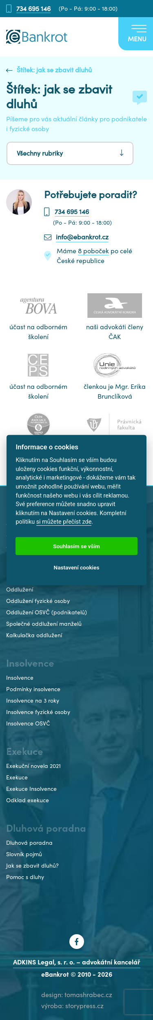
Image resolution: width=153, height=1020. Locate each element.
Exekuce (17, 777)
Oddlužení (19, 589)
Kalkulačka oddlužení (34, 635)
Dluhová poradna (29, 842)
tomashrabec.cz (88, 995)
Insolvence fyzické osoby (38, 712)
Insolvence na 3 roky (32, 700)
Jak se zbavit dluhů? (32, 865)
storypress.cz (84, 1006)
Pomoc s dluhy (25, 877)
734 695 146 (33, 9)
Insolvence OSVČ (28, 723)
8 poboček (93, 251)
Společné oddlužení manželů (44, 623)
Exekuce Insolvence (31, 788)
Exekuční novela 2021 (33, 766)
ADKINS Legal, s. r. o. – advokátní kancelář (76, 962)
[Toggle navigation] (135, 33)
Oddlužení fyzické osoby (38, 601)
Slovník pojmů (24, 854)
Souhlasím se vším (76, 545)
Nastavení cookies (77, 567)
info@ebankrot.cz (82, 237)
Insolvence (19, 677)
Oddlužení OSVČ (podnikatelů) (46, 612)
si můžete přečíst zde (64, 521)
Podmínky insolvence (33, 689)
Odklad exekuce (27, 800)
